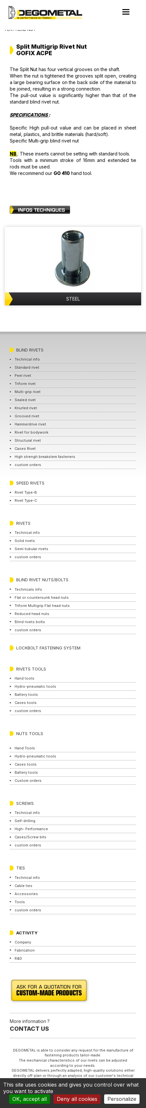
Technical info (27, 359)
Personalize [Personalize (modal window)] (121, 1099)
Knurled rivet (26, 408)
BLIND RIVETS (29, 349)
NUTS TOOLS (29, 733)
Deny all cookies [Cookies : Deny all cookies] (77, 1099)
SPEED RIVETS (30, 483)
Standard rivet (27, 367)
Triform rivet (25, 383)
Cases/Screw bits (30, 837)
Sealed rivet (25, 400)
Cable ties (23, 885)
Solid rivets (25, 540)
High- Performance (31, 829)
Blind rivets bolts (30, 622)
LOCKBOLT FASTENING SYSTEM (48, 647)
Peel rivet (23, 375)
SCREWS (25, 803)
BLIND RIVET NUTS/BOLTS (42, 579)
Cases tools (26, 702)
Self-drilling (25, 821)
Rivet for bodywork (31, 432)
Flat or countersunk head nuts (42, 597)
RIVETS (23, 523)
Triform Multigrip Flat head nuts (42, 605)
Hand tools (24, 678)
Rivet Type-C (26, 500)
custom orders (28, 464)
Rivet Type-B (26, 492)
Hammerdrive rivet (30, 424)
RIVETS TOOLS (31, 668)
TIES (20, 867)
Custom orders (28, 780)
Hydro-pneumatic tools (35, 686)
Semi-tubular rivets (31, 549)
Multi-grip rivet (28, 391)
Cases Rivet (25, 448)
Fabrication (25, 950)
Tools (20, 902)
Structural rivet (28, 440)
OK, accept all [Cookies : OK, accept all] (29, 1099)
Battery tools (26, 694)
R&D (18, 958)
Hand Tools (25, 748)
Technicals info (28, 589)
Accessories (26, 894)
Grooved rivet (27, 416)
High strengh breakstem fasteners (45, 456)
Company (23, 942)
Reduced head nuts (32, 613)
